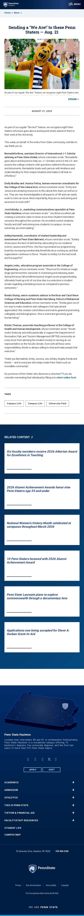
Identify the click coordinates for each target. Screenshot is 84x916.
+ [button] (73, 782)
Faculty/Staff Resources (21, 820)
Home (7, 12)
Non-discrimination (33, 885)
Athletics (11, 797)
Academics (11, 782)
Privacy (18, 885)
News (17, 12)
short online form (66, 377)
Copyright (65, 885)
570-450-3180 (62, 851)
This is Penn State (16, 805)
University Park (58, 403)
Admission (11, 790)
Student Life (12, 828)
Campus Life (14, 403)
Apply (32, 769)
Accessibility (51, 885)
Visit (51, 769)
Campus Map (12, 834)
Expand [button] (72, 99)
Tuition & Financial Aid (19, 813)
